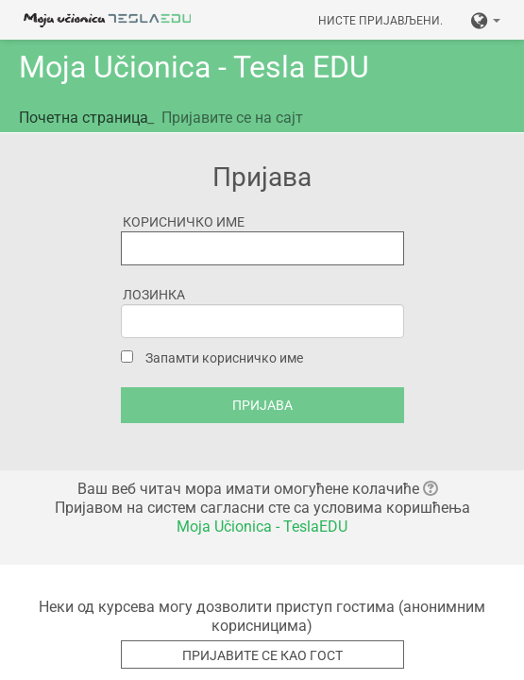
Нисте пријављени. (380, 20)
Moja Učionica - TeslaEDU (262, 527)
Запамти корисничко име (224, 358)
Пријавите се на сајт (232, 118)
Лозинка (154, 294)
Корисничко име (184, 222)
